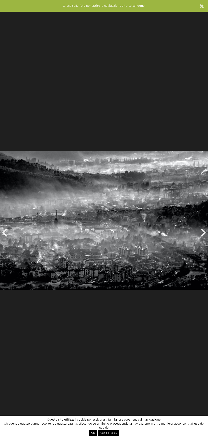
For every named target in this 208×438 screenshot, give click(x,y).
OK (93, 433)
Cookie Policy (108, 433)
